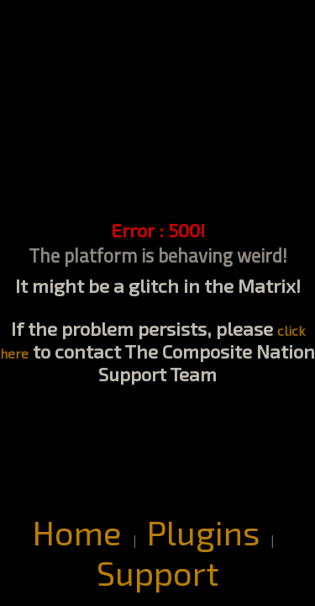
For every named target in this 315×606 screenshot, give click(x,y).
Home (77, 532)
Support (158, 572)
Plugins (203, 532)
